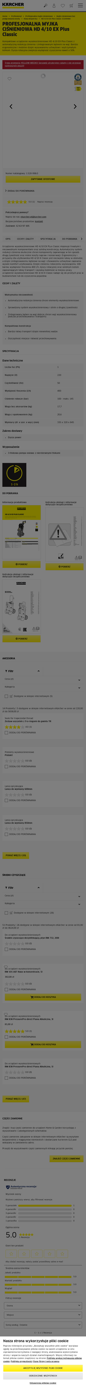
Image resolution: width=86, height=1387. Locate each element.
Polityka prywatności (21, 1362)
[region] (43, 1361)
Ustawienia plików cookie (43, 1383)
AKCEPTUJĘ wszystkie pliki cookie (43, 1368)
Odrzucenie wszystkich (43, 1376)
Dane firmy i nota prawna (46, 1362)
